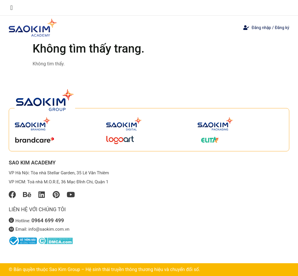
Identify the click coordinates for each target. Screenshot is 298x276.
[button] (11, 7)
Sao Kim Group (64, 269)
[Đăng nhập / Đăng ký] (246, 27)
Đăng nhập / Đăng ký (270, 27)
